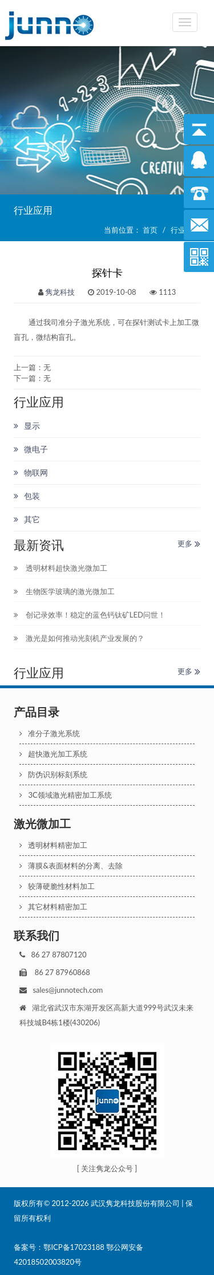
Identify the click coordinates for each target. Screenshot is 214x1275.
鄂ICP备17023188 (73, 1247)
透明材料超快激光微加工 (60, 567)
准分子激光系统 (49, 733)
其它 (27, 519)
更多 (188, 543)
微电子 (31, 449)
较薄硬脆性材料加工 (57, 886)
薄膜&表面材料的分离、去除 (70, 865)
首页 (150, 229)
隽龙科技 (60, 292)
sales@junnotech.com (68, 989)
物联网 (31, 472)
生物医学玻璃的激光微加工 (64, 591)
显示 (27, 426)
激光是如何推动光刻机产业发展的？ (79, 638)
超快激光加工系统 (53, 753)
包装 (27, 496)
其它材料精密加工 (53, 906)
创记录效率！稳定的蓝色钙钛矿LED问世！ (89, 614)
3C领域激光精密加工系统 (65, 794)
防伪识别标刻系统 (53, 774)
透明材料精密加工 (53, 845)
